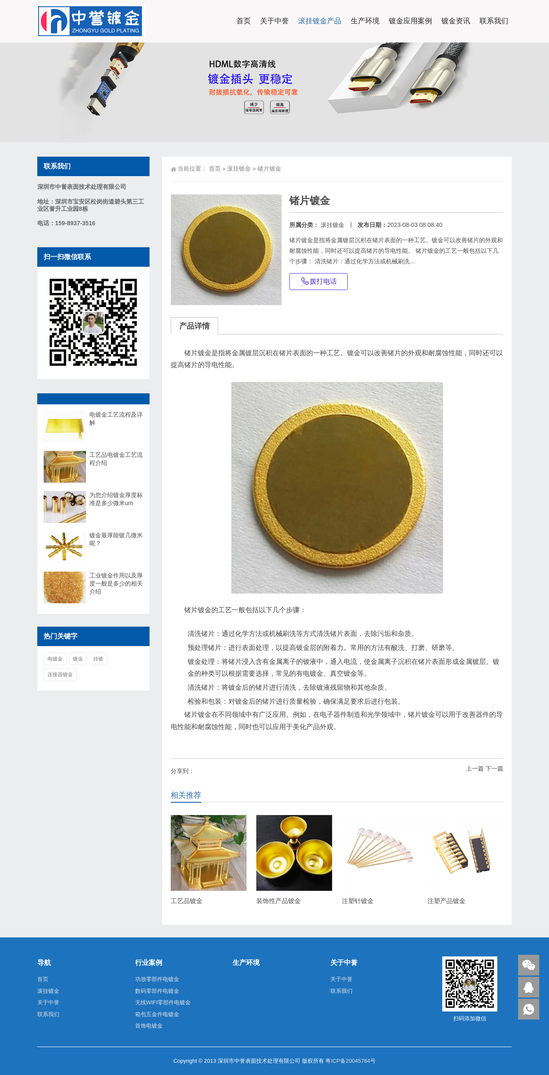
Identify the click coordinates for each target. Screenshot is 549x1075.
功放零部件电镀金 (157, 979)
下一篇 (494, 768)
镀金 (78, 659)
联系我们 (494, 21)
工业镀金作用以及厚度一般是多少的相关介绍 (116, 583)
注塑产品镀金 (446, 900)
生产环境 (365, 21)
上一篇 (475, 768)
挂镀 (98, 659)
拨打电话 (318, 281)
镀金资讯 (455, 21)
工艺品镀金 (186, 900)
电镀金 (55, 659)
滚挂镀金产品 (319, 21)
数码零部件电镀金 (157, 991)
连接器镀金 (60, 674)
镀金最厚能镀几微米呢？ (116, 539)
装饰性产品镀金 (278, 900)
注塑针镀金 (358, 900)
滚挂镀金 (239, 168)
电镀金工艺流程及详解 (116, 418)
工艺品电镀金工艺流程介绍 (116, 458)
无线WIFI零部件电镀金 (163, 1002)
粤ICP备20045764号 (350, 1061)
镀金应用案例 (410, 21)
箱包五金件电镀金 (157, 1014)
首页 (243, 21)
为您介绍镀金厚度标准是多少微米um (116, 499)
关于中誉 (274, 21)
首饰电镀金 (149, 1025)
